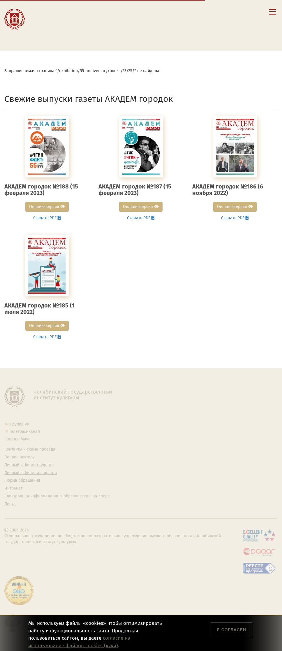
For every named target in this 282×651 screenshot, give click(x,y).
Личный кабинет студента (76, 27)
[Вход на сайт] (227, 11)
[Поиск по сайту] (202, 11)
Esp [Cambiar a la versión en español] (201, 20)
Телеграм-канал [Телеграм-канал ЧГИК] (24, 431)
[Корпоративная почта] (211, 11)
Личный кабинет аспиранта (77, 33)
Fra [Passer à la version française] (218, 20)
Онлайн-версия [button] (47, 206)
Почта (10, 504)
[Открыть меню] (272, 15)
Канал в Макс (17, 439)
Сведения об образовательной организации (94, 11)
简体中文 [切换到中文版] (240, 20)
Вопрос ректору (19, 457)
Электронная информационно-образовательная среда (104, 38)
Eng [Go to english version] (184, 20)
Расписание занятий (71, 22)
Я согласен (231, 629)
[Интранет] (219, 11)
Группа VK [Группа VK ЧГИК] (19, 424)
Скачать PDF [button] (47, 218)
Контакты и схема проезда (76, 16)
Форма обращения (22, 480)
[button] (194, 11)
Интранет (13, 488)
